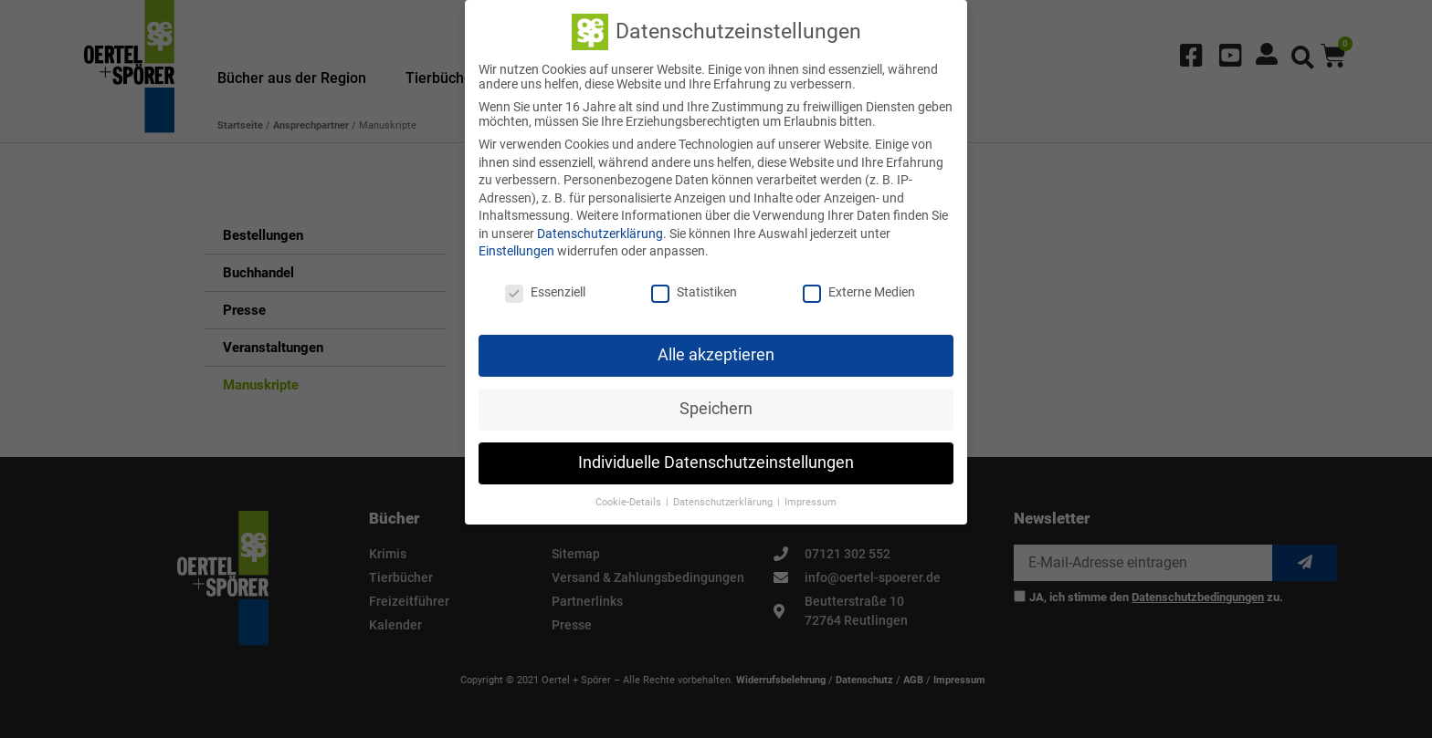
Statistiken (694, 289)
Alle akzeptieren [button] (716, 352)
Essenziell (545, 289)
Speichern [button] (716, 406)
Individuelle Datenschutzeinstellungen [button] (716, 460)
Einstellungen (516, 248)
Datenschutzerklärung (600, 230)
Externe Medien (859, 289)
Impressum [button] (810, 498)
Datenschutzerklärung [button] (724, 498)
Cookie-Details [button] (629, 498)
